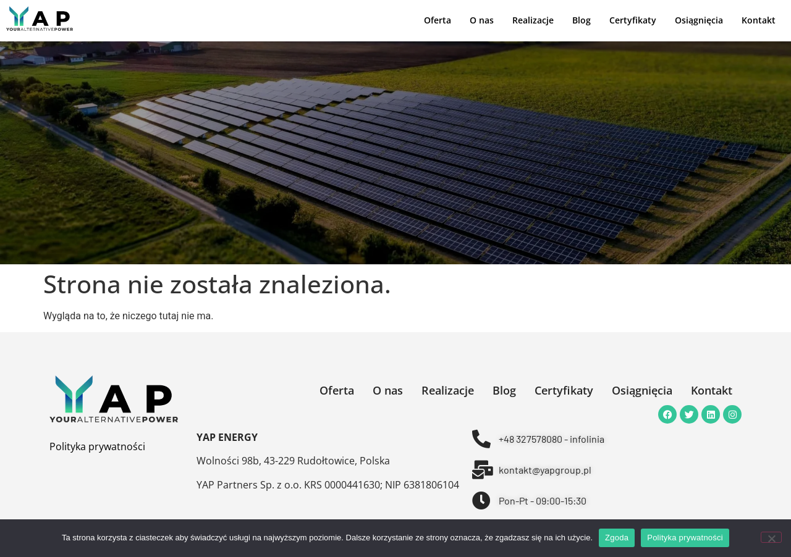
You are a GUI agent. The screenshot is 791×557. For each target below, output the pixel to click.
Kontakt (759, 20)
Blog (581, 20)
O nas (482, 20)
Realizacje (533, 20)
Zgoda (616, 537)
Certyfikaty (632, 20)
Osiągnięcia (699, 20)
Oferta (437, 20)
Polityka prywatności (97, 446)
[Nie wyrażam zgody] (771, 537)
